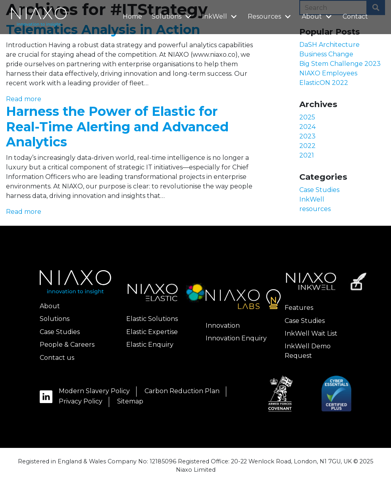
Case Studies (319, 190)
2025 (307, 117)
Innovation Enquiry (236, 338)
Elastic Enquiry (149, 344)
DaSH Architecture (329, 44)
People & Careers (67, 344)
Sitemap (130, 401)
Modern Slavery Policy (94, 391)
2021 (306, 155)
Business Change (326, 54)
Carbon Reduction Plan (182, 391)
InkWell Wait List (311, 333)
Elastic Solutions (152, 319)
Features (299, 307)
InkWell (220, 16)
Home (132, 16)
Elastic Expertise (152, 332)
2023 (307, 136)
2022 (307, 146)
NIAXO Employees (328, 73)
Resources (270, 16)
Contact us (57, 357)
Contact (355, 16)
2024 (307, 127)
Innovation (223, 325)
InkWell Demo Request (308, 350)
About (318, 16)
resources (315, 209)
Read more (23, 99)
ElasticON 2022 (323, 82)
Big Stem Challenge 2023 (340, 63)
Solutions (172, 16)
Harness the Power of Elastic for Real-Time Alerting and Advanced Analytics (117, 127)
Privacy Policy (80, 401)
